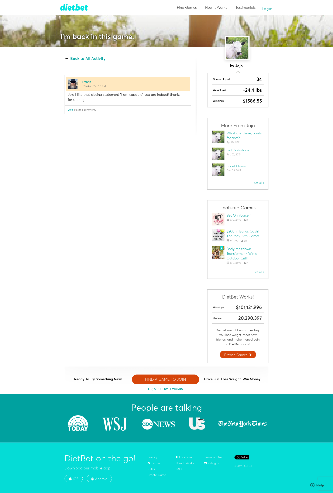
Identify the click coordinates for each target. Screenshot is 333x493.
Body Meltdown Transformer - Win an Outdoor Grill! (243, 253)
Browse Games (238, 354)
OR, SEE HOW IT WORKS (165, 389)
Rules (151, 469)
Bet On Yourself (239, 215)
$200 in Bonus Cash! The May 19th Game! (243, 233)
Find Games (187, 7)
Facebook (184, 457)
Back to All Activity (88, 58)
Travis (86, 82)
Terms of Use (213, 457)
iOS (73, 479)
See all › (259, 183)
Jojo (70, 109)
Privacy (152, 457)
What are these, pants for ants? (244, 135)
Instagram (212, 463)
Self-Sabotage (238, 150)
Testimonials (245, 7)
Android (99, 479)
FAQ (179, 469)
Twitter (154, 463)
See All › (259, 272)
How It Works (216, 7)
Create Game (157, 475)
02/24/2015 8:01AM (94, 86)
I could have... (237, 166)
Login (267, 8)
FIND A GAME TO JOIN (165, 379)
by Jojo (236, 65)
